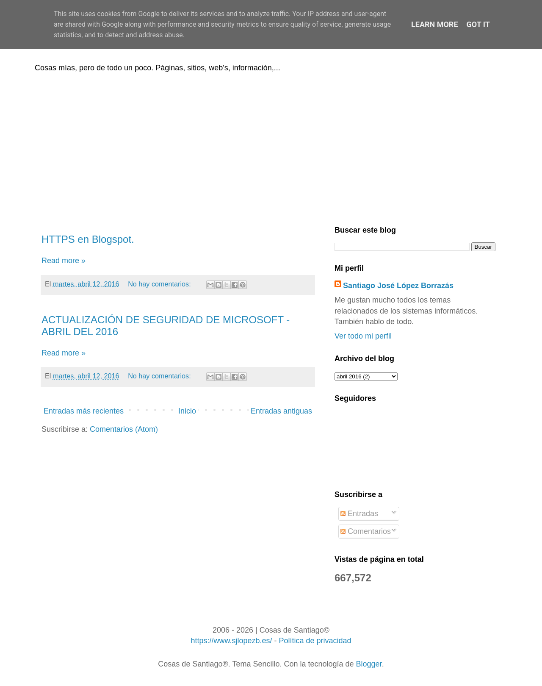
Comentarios (365, 531)
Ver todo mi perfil (363, 336)
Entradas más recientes (84, 411)
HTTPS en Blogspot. (87, 239)
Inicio (187, 411)
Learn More (434, 24)
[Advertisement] (271, 147)
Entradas (359, 513)
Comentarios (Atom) (124, 429)
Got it (478, 24)
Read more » (63, 260)
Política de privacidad (315, 640)
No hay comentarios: (160, 284)
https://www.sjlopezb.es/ (231, 640)
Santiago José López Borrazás (398, 285)
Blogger (369, 664)
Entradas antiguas (281, 411)
